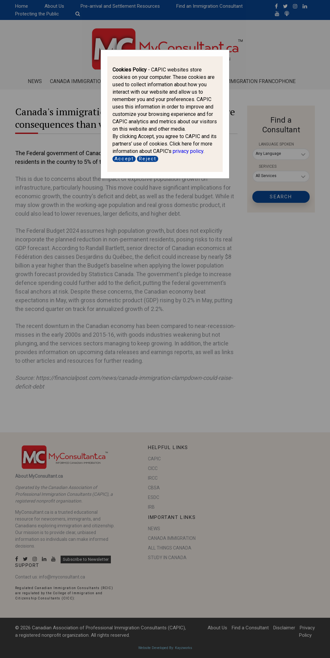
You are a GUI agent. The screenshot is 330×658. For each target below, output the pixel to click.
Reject (147, 159)
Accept (124, 159)
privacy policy (188, 151)
